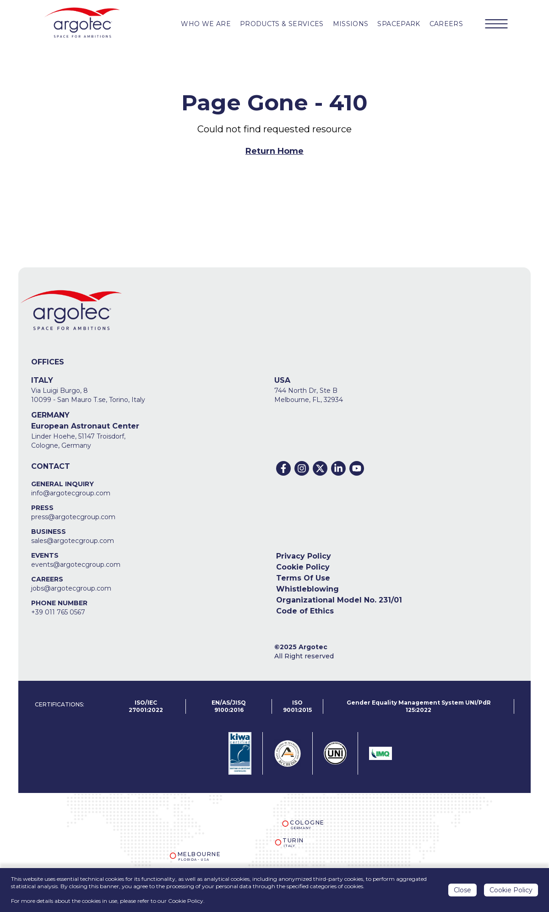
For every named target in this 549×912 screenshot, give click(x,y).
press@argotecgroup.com (73, 517)
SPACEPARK (398, 23)
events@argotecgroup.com (75, 564)
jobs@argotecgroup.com (71, 588)
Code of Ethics (305, 611)
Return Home (274, 151)
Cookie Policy (303, 567)
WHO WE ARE (206, 23)
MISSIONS (351, 23)
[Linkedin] (338, 468)
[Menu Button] (496, 23)
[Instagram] (301, 468)
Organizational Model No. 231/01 (339, 600)
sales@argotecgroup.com (72, 541)
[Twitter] (320, 468)
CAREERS (446, 23)
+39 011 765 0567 (58, 612)
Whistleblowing (307, 589)
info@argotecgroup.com (70, 493)
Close (462, 891)
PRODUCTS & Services (282, 23)
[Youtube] (356, 468)
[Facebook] (283, 468)
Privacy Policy (303, 556)
